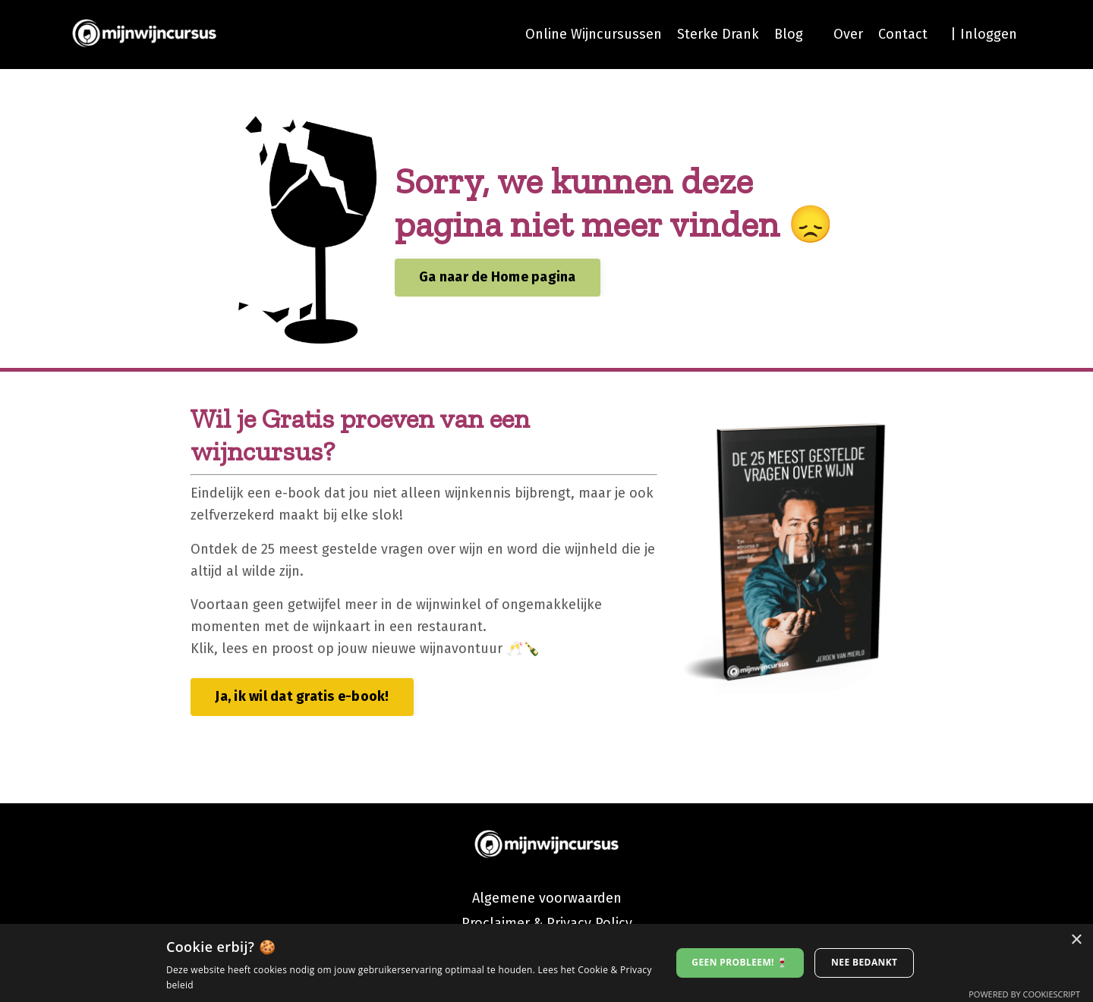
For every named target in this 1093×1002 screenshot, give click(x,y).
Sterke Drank (718, 34)
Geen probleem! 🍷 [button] (740, 962)
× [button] (1076, 940)
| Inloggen (983, 34)
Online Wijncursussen (593, 34)
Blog (788, 34)
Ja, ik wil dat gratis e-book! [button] (302, 696)
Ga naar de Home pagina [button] (497, 277)
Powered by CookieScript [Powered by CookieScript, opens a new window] (1024, 994)
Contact (903, 34)
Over (848, 34)
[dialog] (546, 963)
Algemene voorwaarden (547, 898)
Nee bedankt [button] (864, 962)
